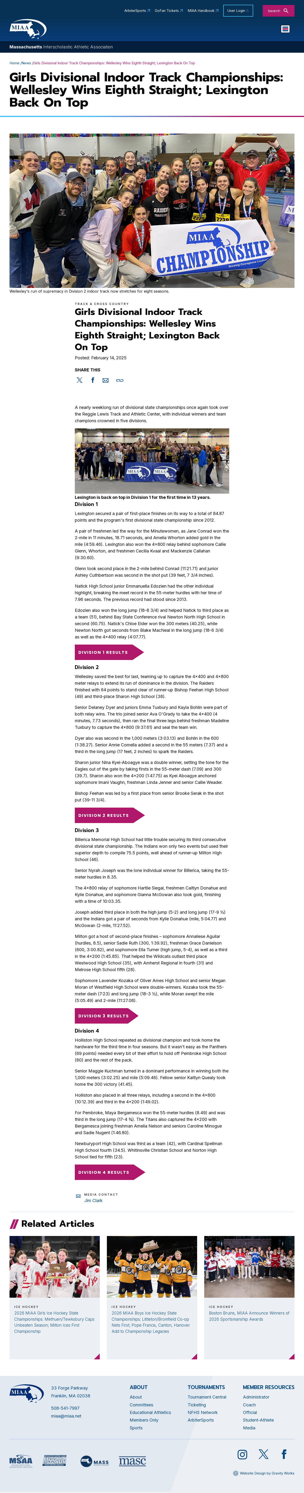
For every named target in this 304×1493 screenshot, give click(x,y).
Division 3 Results (103, 1017)
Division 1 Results (106, 653)
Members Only (144, 1421)
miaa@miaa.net (66, 1417)
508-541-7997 (65, 1409)
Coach (249, 1406)
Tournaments (214, 30)
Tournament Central (207, 1398)
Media (249, 1429)
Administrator (256, 1398)
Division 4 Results (107, 1173)
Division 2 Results (107, 816)
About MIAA (92, 30)
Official (250, 1413)
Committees (178, 30)
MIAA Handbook (201, 10)
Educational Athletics (135, 30)
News (26, 64)
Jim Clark (93, 1201)
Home (14, 64)
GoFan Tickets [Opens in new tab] (167, 10)
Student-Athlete (258, 1421)
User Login (236, 10)
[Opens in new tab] (79, 384)
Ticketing (197, 1406)
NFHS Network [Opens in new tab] (203, 1413)
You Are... (275, 30)
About (136, 1398)
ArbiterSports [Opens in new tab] (135, 10)
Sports (246, 30)
